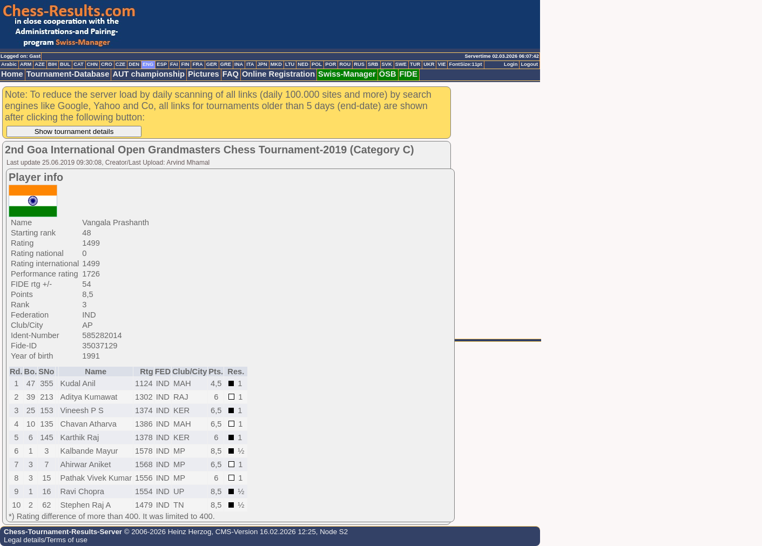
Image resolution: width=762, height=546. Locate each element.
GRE (225, 64)
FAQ (230, 74)
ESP (162, 64)
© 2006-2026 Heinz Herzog (166, 532)
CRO (106, 64)
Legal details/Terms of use (45, 540)
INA (238, 64)
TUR (415, 64)
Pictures (203, 74)
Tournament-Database (68, 74)
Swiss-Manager (347, 74)
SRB (373, 64)
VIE (441, 64)
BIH (52, 64)
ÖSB (387, 74)
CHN (92, 64)
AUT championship (148, 74)
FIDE (408, 74)
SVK (387, 64)
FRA (197, 64)
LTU (289, 64)
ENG (148, 64)
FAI (174, 64)
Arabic (9, 64)
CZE (121, 64)
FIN (185, 64)
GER (211, 64)
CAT (78, 64)
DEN (134, 64)
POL (317, 64)
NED (303, 64)
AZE (40, 64)
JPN (262, 64)
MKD (276, 64)
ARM (25, 64)
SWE (401, 64)
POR (330, 64)
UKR (428, 64)
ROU (344, 64)
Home (12, 74)
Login (510, 64)
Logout (529, 64)
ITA (250, 64)
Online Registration (278, 74)
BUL (65, 64)
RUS (359, 64)
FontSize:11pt (465, 64)
